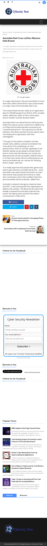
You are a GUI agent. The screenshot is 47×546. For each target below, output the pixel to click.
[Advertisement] (23, 279)
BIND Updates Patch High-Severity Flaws (26, 428)
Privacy (28, 358)
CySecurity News (9, 544)
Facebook (13, 202)
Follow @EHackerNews (32, 372)
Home (5, 32)
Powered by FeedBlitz (33, 354)
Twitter (13, 207)
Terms (22, 358)
